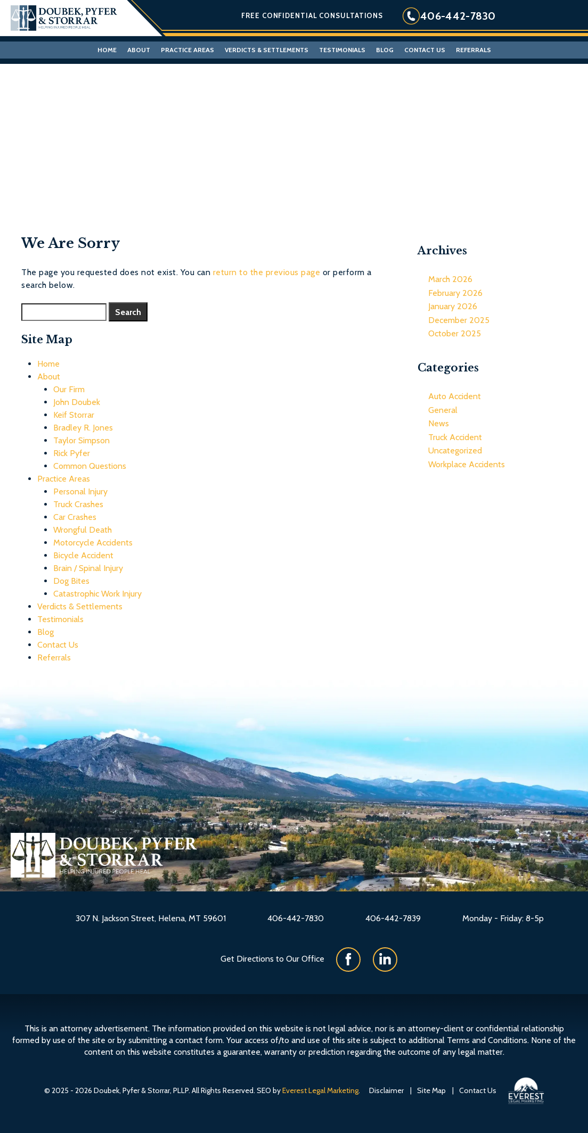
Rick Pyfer (71, 453)
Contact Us (424, 50)
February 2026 (455, 293)
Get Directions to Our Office (272, 959)
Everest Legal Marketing (320, 1090)
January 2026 (452, 306)
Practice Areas (187, 50)
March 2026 (450, 279)
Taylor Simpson (81, 440)
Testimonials (342, 50)
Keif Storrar (73, 415)
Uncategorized (455, 450)
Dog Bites (71, 581)
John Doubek (76, 402)
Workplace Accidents (466, 464)
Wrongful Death (82, 530)
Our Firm (69, 389)
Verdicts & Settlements (266, 50)
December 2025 (458, 320)
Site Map (431, 1090)
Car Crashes (74, 517)
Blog (385, 50)
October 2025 (454, 333)
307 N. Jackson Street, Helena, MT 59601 (151, 918)
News (438, 423)
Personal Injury (80, 491)
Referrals (473, 50)
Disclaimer (386, 1090)
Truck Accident (455, 437)
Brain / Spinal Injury (88, 568)
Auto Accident (454, 396)
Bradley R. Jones (83, 428)
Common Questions (89, 466)
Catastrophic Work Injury (97, 594)
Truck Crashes (78, 504)
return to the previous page (267, 272)
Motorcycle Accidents (93, 542)
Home (107, 50)
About (138, 50)
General (443, 410)
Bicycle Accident (83, 555)
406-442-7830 (458, 16)
